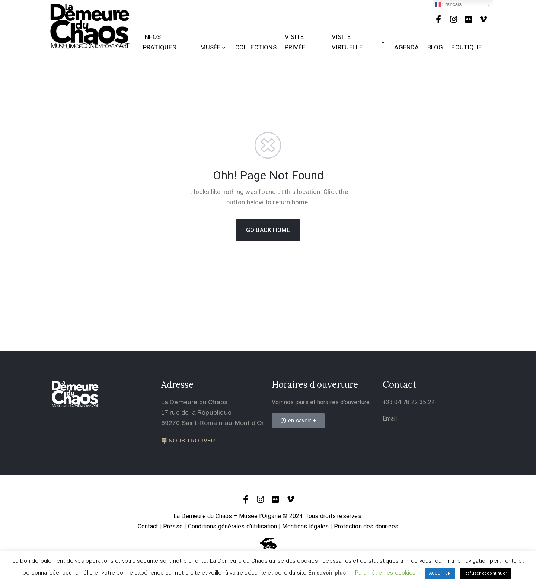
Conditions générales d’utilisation (232, 526)
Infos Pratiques (159, 42)
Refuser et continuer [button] (486, 573)
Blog (435, 47)
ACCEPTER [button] (439, 573)
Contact (148, 526)
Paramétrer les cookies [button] (385, 572)
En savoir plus (327, 572)
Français (448, 4)
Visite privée (295, 42)
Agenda (406, 47)
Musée (213, 47)
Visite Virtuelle (359, 42)
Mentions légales (305, 526)
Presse (173, 526)
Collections (256, 47)
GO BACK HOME (268, 230)
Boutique (466, 47)
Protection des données (366, 526)
